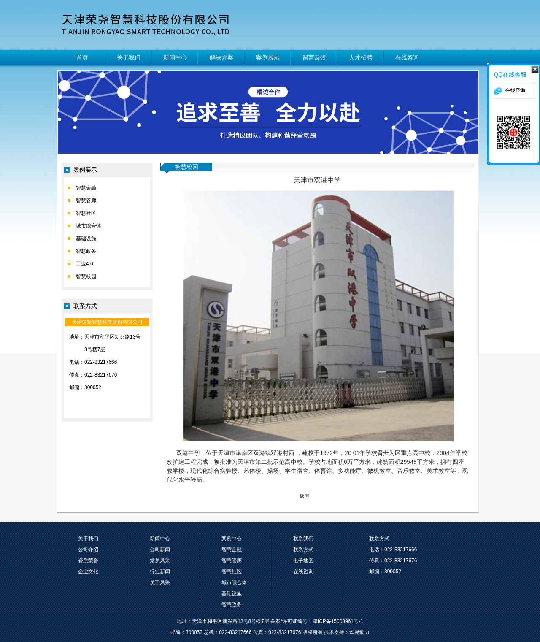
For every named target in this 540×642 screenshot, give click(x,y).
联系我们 (303, 539)
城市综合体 (88, 226)
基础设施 (86, 238)
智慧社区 (86, 213)
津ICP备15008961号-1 (338, 621)
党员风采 (160, 560)
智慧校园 (86, 276)
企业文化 (88, 571)
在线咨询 (407, 57)
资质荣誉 (88, 560)
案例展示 (268, 57)
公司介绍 (88, 550)
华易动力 (359, 632)
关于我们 (128, 57)
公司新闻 (160, 550)
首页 (82, 57)
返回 (305, 496)
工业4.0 (84, 264)
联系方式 (303, 550)
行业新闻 (160, 571)
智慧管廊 (86, 200)
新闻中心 (175, 57)
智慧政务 (86, 251)
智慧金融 (86, 188)
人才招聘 (361, 57)
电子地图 (303, 560)
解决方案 (221, 57)
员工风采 (160, 582)
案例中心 (231, 539)
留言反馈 (314, 57)
